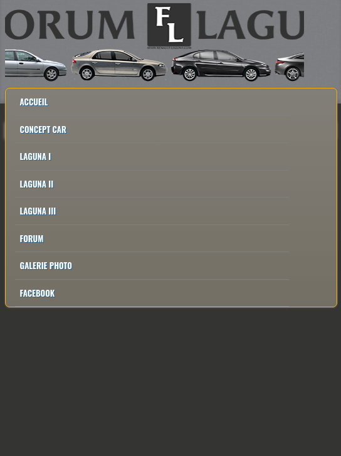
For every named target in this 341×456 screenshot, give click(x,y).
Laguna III (38, 210)
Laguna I (35, 156)
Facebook (37, 293)
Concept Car (43, 129)
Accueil (34, 101)
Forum (32, 238)
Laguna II (37, 184)
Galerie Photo (46, 265)
